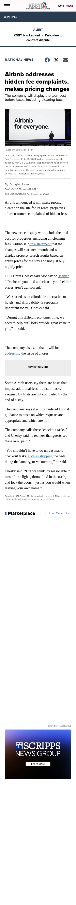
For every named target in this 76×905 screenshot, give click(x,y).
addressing (12, 353)
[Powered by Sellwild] (65, 725)
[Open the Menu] (7, 6)
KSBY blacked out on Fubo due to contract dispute (38, 37)
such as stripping (40, 456)
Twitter (63, 276)
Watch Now (65, 5)
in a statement (40, 244)
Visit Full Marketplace (58, 513)
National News (19, 59)
